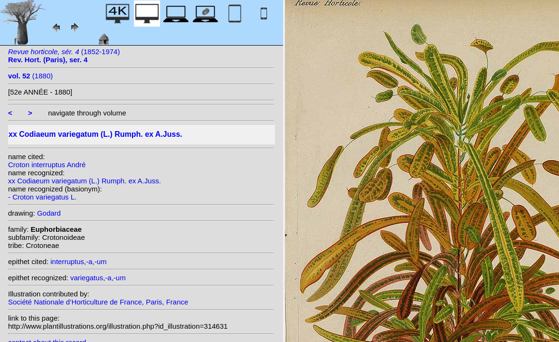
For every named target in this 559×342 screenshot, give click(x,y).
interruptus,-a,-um (78, 261)
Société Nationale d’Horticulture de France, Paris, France (98, 302)
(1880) (30, 76)
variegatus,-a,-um (98, 278)
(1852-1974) (64, 56)
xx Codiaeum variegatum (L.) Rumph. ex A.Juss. (84, 181)
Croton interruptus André (46, 165)
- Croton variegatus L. (42, 197)
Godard (49, 213)
